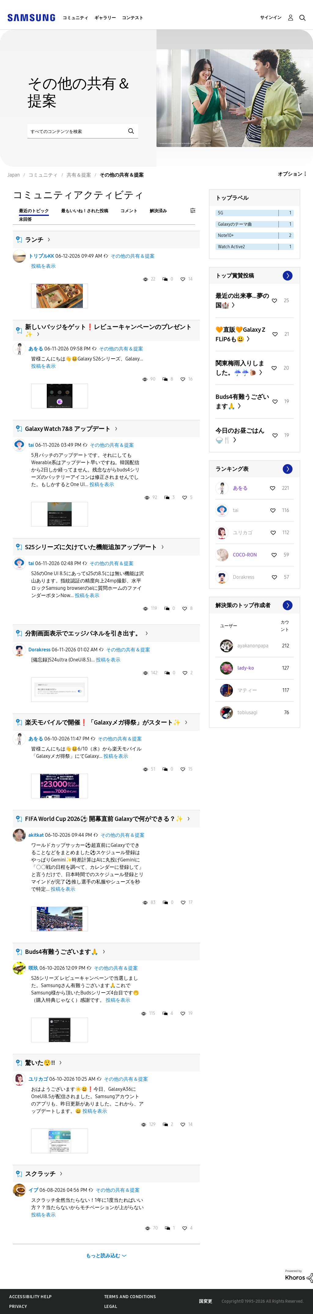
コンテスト (132, 17)
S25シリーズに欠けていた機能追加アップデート (91, 547)
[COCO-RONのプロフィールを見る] (245, 555)
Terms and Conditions (130, 1296)
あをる (35, 349)
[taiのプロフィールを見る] (235, 510)
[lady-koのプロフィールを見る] (246, 668)
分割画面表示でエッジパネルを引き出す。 (83, 633)
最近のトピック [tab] (34, 210)
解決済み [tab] (158, 210)
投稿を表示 (43, 266)
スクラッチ (40, 1173)
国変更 (205, 1301)
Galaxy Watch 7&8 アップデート (68, 428)
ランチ (34, 239)
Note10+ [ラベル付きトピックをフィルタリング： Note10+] (226, 235)
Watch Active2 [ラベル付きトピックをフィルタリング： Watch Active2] (231, 246)
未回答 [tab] (25, 219)
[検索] (83, 131)
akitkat (36, 835)
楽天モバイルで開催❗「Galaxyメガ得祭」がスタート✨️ (103, 722)
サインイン (271, 17)
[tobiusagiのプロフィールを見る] (247, 712)
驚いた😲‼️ (40, 1062)
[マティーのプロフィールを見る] (247, 690)
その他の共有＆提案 (133, 256)
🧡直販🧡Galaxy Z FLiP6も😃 (240, 334)
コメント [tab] (129, 210)
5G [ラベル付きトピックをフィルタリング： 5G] (220, 213)
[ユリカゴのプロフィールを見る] (242, 532)
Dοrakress (39, 650)
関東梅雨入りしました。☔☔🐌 (239, 368)
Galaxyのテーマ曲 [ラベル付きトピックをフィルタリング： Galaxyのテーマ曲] (235, 224)
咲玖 (33, 968)
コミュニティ (75, 17)
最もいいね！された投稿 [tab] (84, 210)
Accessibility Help (30, 1296)
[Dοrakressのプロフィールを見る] (243, 577)
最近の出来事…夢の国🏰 (242, 300)
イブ (33, 1190)
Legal (110, 1306)
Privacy (18, 1306)
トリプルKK (41, 256)
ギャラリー (105, 17)
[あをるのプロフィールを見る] (240, 488)
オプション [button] (290, 174)
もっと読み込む (103, 1256)
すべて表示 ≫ (254, 275)
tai (31, 445)
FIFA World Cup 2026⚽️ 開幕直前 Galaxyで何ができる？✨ (104, 818)
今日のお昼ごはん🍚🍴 (239, 435)
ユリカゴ (38, 1079)
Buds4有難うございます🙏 (61, 951)
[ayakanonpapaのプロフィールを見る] (253, 646)
